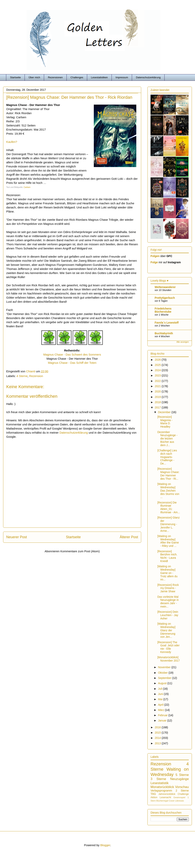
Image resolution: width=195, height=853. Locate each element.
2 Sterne (182, 790)
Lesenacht (165, 797)
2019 (158, 396)
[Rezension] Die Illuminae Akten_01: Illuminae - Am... (168, 507)
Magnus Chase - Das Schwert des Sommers (72, 354)
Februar (163, 715)
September (165, 678)
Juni (161, 694)
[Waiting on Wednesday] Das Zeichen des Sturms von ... (168, 490)
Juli (160, 688)
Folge (154, 262)
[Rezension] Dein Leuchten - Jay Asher (167, 615)
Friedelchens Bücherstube (163, 310)
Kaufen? (11, 141)
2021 (158, 386)
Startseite (15, 77)
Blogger (105, 845)
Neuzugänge (179, 779)
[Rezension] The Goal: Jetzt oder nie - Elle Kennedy (168, 647)
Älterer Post (129, 537)
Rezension (36, 376)
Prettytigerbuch (165, 297)
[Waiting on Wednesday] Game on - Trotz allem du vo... (167, 573)
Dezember (164, 412)
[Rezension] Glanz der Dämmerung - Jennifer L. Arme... (168, 524)
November (164, 667)
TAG (153, 793)
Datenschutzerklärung (148, 77)
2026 (158, 359)
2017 (158, 407)
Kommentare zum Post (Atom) (80, 551)
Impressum (122, 77)
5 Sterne (182, 775)
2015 (158, 732)
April (161, 704)
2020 (158, 391)
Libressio (179, 801)
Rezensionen (55, 77)
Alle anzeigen (182, 342)
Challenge (183, 794)
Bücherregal (162, 801)
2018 (158, 402)
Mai (160, 699)
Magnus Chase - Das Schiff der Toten (72, 362)
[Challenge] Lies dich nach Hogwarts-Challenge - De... (167, 457)
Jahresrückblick (166, 794)
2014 (158, 737)
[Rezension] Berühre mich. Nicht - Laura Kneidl (167, 556)
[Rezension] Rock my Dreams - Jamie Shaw (168, 588)
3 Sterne (158, 779)
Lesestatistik (159, 783)
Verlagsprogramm (161, 790)
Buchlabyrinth (164, 333)
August (162, 683)
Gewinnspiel (179, 797)
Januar (162, 720)
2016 (158, 727)
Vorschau (182, 787)
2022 (158, 380)
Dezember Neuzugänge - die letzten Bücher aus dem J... (167, 439)
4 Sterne (22, 376)
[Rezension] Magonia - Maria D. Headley (164, 421)
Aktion (154, 797)
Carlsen (27, 187)
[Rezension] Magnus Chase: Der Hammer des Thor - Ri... (168, 473)
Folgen (155, 256)
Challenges (77, 77)
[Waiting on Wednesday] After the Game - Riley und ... (168, 541)
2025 (158, 364)
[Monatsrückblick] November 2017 (168, 659)
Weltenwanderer (165, 287)
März (161, 710)
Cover (172, 801)
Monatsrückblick (162, 787)
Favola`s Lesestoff (167, 322)
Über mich (34, 77)
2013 (158, 743)
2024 (158, 370)
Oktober (163, 672)
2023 (158, 375)
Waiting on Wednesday (170, 772)
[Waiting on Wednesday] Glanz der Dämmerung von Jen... (166, 630)
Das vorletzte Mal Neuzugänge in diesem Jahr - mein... (168, 601)
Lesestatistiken (99, 77)
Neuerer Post (16, 537)
